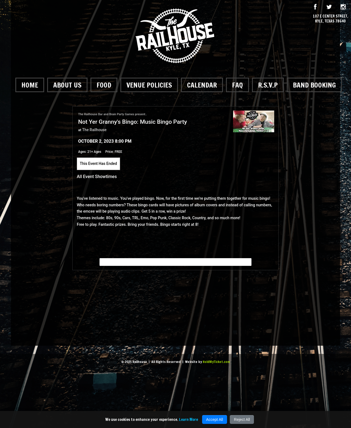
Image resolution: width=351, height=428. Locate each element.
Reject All (242, 419)
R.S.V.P (268, 85)
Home (29, 85)
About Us (67, 85)
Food (104, 85)
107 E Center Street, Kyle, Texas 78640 (330, 19)
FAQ (237, 85)
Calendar (202, 85)
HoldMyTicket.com (216, 361)
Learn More (188, 419)
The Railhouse (94, 130)
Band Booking (314, 85)
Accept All (214, 419)
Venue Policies (149, 85)
